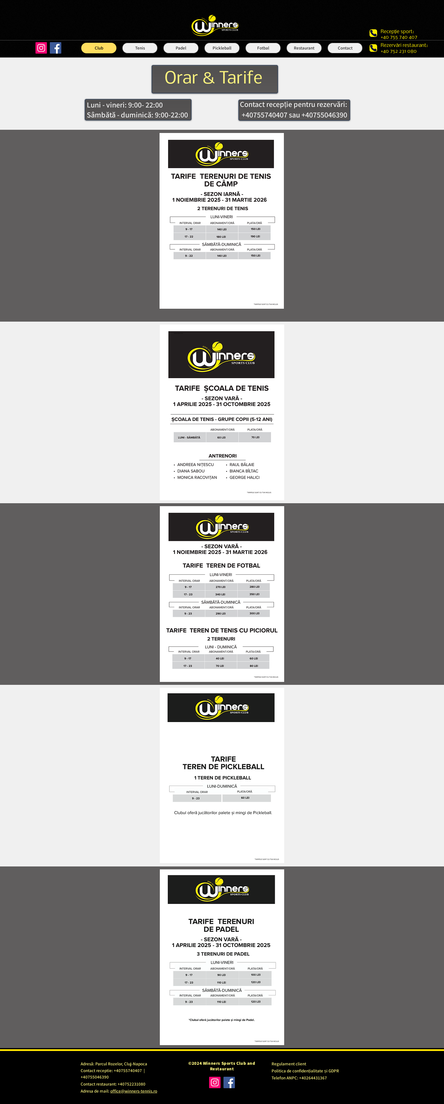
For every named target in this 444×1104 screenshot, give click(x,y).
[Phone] (373, 33)
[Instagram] (41, 48)
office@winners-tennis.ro (133, 1091)
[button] (139, 48)
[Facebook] (55, 48)
